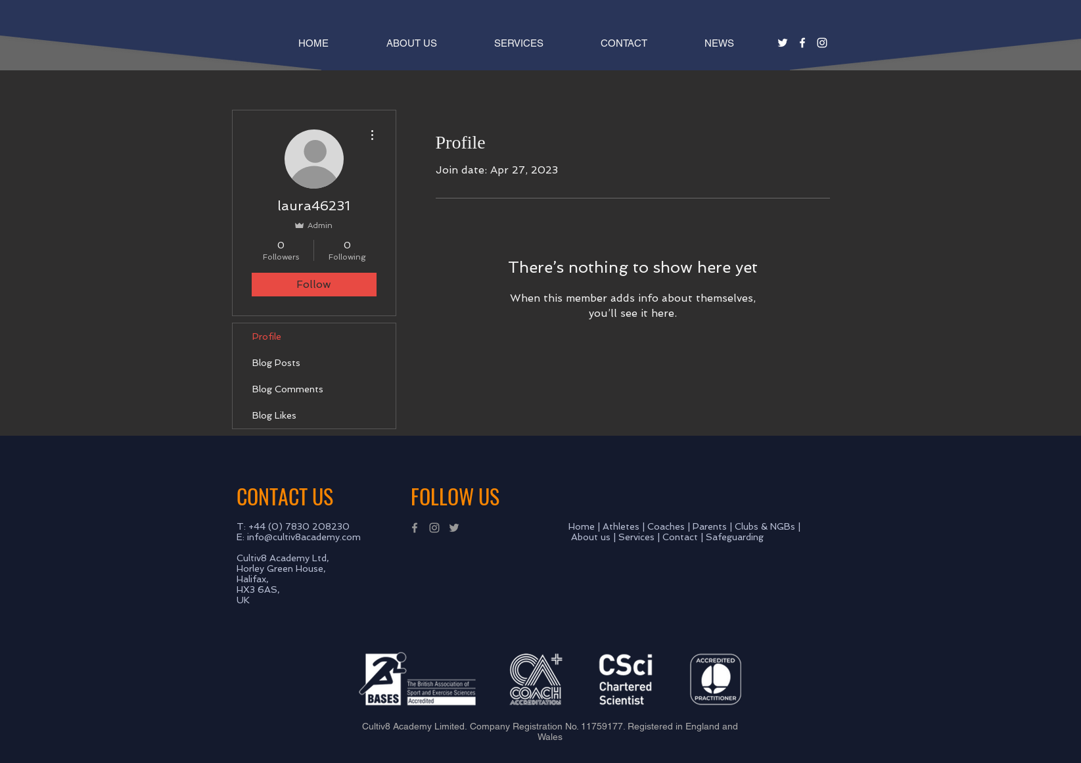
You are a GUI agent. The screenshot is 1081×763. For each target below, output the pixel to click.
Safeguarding (735, 537)
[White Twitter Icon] (782, 42)
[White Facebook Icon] (802, 42)
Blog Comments (287, 389)
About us (590, 537)
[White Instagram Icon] (822, 42)
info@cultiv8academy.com (304, 537)
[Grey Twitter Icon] (454, 527)
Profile (266, 336)
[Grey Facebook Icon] (414, 527)
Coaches (666, 526)
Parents (710, 526)
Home (581, 526)
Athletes (621, 526)
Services (636, 537)
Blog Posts (276, 363)
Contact (680, 537)
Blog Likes (274, 415)
